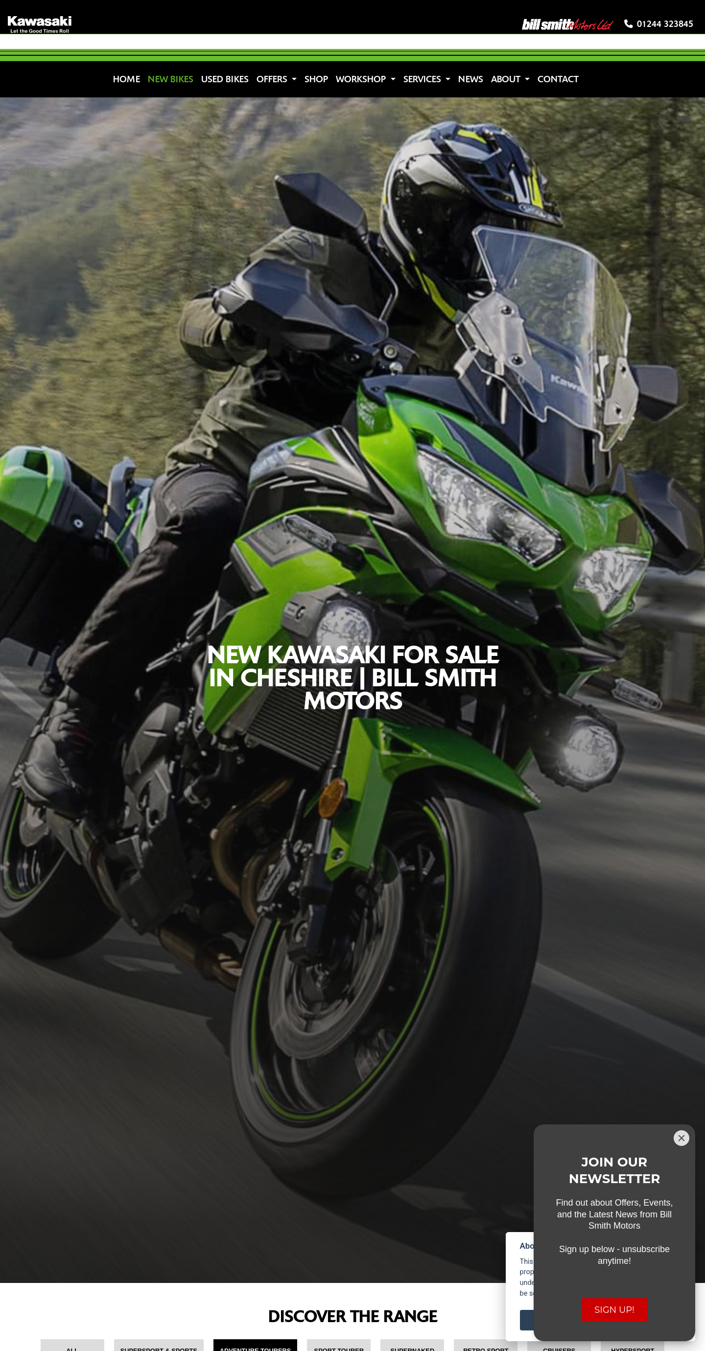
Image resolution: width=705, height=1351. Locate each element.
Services (423, 79)
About (507, 79)
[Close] (681, 1138)
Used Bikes (225, 79)
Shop (316, 79)
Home (126, 79)
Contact (558, 79)
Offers (273, 79)
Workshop (362, 79)
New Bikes (170, 79)
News (470, 79)
